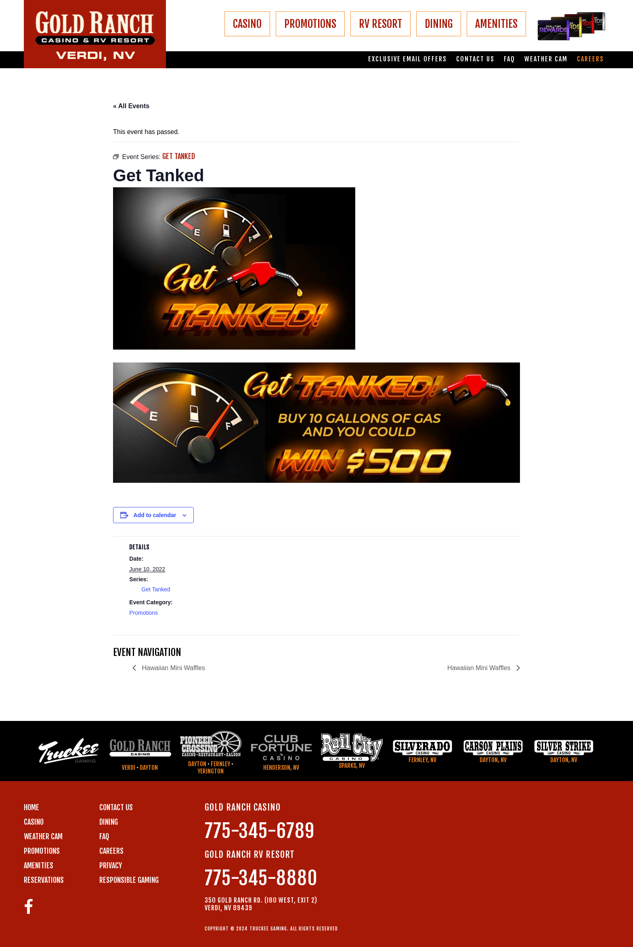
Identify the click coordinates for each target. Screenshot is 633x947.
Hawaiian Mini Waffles (172, 667)
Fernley (220, 764)
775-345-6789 (259, 831)
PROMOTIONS (310, 23)
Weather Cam (546, 59)
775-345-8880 (261, 878)
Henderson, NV (281, 767)
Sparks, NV (352, 765)
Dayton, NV (493, 760)
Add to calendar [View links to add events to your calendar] (155, 515)
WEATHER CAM (43, 836)
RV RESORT (380, 23)
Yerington (210, 771)
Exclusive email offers (407, 59)
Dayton (149, 767)
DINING (439, 23)
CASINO (247, 23)
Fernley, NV (422, 760)
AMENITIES (496, 23)
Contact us (475, 59)
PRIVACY (110, 865)
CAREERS (111, 850)
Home (31, 807)
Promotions (143, 613)
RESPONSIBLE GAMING (129, 880)
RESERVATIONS (44, 880)
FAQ (509, 59)
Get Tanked (155, 589)
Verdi (128, 767)
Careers (590, 59)
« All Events (131, 106)
